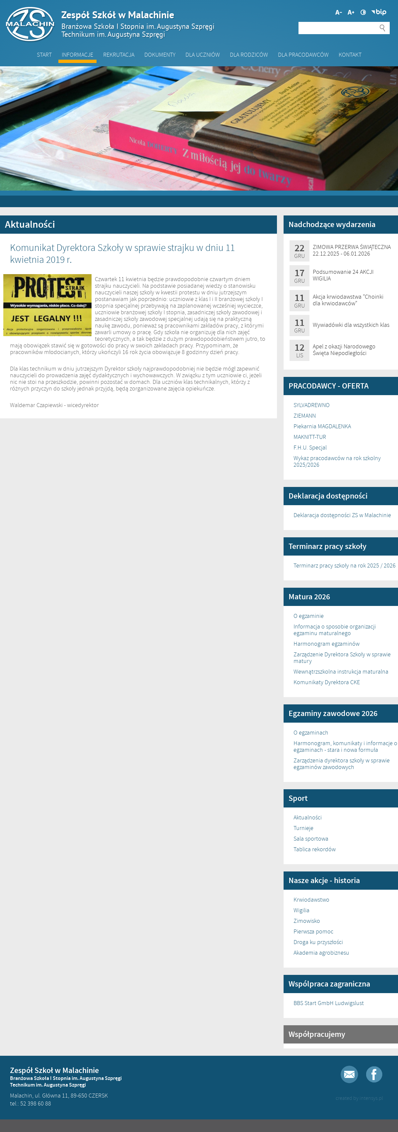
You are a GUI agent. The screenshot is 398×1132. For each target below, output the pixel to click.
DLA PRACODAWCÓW (303, 54)
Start (44, 54)
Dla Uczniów (202, 54)
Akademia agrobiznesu (321, 952)
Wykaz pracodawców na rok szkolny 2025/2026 (337, 461)
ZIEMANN (305, 415)
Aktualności (308, 817)
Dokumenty (159, 54)
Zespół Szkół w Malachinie (195, 23)
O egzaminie (309, 616)
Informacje (77, 54)
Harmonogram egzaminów (327, 643)
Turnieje (303, 828)
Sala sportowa (311, 838)
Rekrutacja (118, 54)
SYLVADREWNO (312, 405)
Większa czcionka (339, 12)
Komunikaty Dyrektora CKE (327, 682)
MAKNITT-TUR (310, 437)
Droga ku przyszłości (318, 942)
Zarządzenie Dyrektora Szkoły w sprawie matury (342, 657)
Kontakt (350, 54)
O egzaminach (311, 732)
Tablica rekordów (315, 849)
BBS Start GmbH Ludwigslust (329, 1003)
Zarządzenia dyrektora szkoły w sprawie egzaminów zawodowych (342, 763)
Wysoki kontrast (363, 12)
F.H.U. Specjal (310, 447)
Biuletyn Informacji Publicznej (378, 12)
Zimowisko (307, 921)
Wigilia (301, 910)
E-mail (349, 1074)
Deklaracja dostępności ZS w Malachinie (342, 515)
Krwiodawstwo (311, 899)
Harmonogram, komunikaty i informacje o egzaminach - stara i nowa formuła (345, 746)
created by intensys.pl (359, 1098)
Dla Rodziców (249, 54)
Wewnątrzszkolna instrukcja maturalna (341, 671)
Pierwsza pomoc (313, 931)
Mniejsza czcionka (351, 12)
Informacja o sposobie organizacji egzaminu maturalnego (335, 629)
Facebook (374, 1074)
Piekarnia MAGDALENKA (322, 426)
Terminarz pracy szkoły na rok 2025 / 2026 (345, 565)
